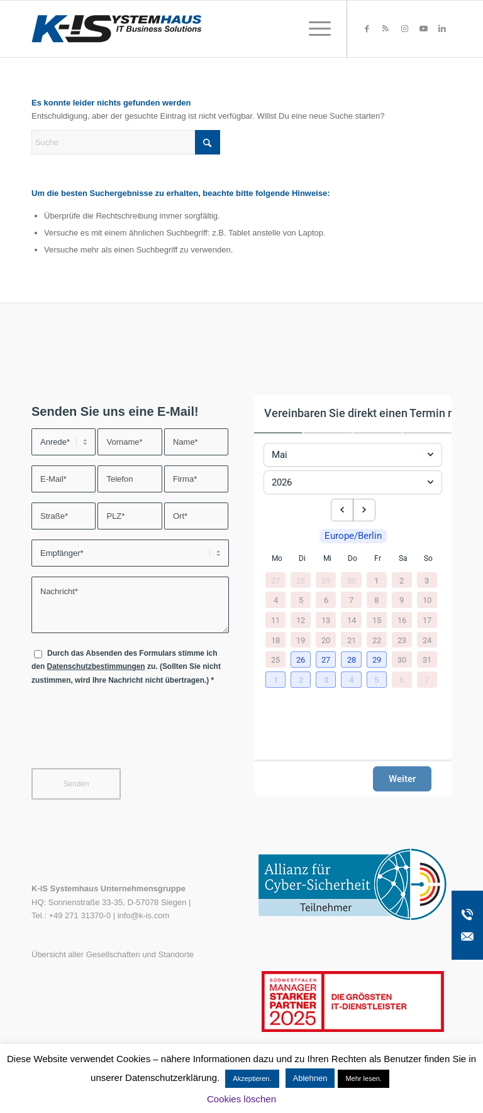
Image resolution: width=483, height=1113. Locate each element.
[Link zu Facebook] (366, 28)
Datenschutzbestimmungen (96, 666)
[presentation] (127, 734)
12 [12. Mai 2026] (300, 620)
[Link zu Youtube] (423, 28)
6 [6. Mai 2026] (326, 600)
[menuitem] (313, 29)
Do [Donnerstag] (352, 558)
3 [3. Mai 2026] (427, 580)
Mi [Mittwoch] (327, 558)
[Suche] (125, 142)
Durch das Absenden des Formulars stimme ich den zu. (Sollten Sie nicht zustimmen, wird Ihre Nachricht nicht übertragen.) (126, 667)
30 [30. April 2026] (351, 580)
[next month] (364, 510)
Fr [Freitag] (377, 558)
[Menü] (313, 29)
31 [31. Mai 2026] (427, 660)
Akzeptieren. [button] (252, 1078)
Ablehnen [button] (310, 1078)
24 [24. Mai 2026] (427, 640)
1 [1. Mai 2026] (376, 580)
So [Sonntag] (428, 558)
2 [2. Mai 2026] (401, 580)
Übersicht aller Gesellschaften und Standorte (112, 954)
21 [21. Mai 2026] (351, 640)
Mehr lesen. (363, 1078)
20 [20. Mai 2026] (325, 640)
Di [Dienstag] (302, 558)
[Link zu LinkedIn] (442, 28)
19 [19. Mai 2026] (300, 640)
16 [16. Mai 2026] (401, 620)
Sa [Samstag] (403, 558)
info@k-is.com (144, 915)
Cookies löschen (241, 1099)
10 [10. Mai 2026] (427, 600)
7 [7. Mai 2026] (351, 600)
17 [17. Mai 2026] (427, 620)
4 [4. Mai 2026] (276, 600)
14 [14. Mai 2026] (351, 620)
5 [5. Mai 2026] (301, 600)
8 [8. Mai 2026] (376, 600)
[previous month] (342, 510)
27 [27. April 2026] (275, 580)
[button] (301, 660)
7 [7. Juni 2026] (427, 679)
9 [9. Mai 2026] (401, 600)
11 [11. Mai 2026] (275, 620)
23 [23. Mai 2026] (401, 640)
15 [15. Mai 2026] (376, 620)
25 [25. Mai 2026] (275, 660)
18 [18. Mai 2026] (275, 640)
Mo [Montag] (277, 558)
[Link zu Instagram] (404, 28)
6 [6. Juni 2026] (401, 679)
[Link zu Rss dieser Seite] (385, 28)
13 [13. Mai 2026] (325, 620)
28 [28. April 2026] (300, 580)
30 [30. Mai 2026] (401, 660)
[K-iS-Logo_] (116, 29)
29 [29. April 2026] (325, 580)
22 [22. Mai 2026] (376, 640)
